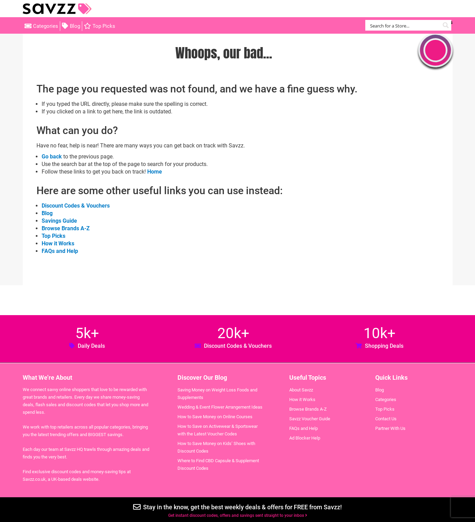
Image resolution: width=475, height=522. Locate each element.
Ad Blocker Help (304, 438)
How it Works (58, 243)
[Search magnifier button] (446, 25)
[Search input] (404, 25)
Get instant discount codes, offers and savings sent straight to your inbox (237, 515)
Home (154, 171)
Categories (45, 26)
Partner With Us (390, 428)
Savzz (57, 8)
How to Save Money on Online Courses (214, 416)
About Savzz (301, 389)
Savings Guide (59, 221)
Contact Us (386, 418)
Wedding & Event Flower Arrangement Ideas (219, 407)
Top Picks (104, 26)
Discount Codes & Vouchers (76, 205)
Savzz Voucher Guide (309, 418)
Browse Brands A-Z (66, 228)
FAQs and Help (60, 251)
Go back (52, 156)
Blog (75, 26)
